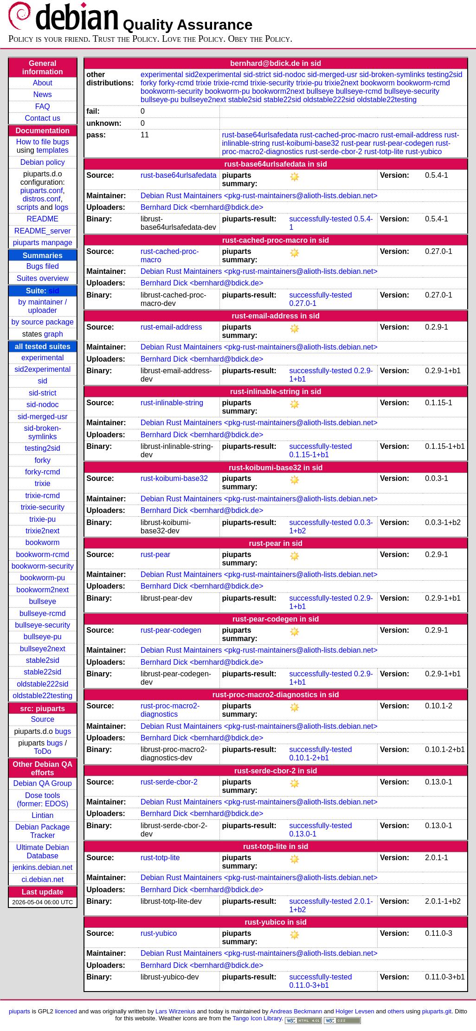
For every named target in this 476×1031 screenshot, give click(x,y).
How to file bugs (42, 142)
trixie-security (42, 507)
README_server (42, 231)
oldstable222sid (42, 684)
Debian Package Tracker (42, 831)
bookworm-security (43, 566)
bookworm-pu (42, 578)
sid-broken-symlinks (42, 432)
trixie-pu (42, 519)
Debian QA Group (42, 783)
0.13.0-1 (302, 834)
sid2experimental (42, 369)
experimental (42, 358)
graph (53, 334)
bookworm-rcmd (42, 554)
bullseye (42, 601)
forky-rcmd (42, 472)
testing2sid (43, 448)
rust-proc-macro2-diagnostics (170, 710)
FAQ (42, 106)
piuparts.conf (41, 191)
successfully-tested (320, 219)
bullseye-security (42, 625)
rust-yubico (423, 152)
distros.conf (42, 199)
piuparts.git (436, 1011)
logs (61, 207)
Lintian (42, 815)
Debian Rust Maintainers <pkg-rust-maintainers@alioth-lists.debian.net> (259, 196)
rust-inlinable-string (172, 403)
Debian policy (42, 162)
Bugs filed (42, 266)
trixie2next (42, 531)
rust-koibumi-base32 (305, 143)
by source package (43, 322)
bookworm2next (42, 590)
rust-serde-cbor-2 (333, 152)
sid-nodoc (42, 405)
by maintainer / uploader (42, 306)
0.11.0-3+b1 (309, 985)
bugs (63, 731)
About (42, 83)
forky (42, 460)
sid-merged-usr (43, 417)
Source (42, 719)
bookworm (43, 542)
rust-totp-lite (383, 152)
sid (54, 291)
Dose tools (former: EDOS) (42, 799)
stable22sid (42, 672)
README (42, 219)
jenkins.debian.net (42, 867)
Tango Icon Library (257, 1018)
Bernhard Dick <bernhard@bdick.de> (202, 207)
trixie (43, 483)
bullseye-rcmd (42, 613)
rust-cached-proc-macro (339, 135)
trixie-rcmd (42, 495)
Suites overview (43, 278)
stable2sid (42, 660)
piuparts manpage (42, 242)
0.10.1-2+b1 (309, 758)
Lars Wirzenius (175, 1011)
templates (52, 150)
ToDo (42, 751)
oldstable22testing (42, 696)
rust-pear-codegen (403, 143)
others (396, 1011)
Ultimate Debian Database (42, 851)
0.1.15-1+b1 (309, 455)
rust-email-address (411, 135)
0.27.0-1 (302, 303)
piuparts (19, 1011)
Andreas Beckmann (296, 1011)
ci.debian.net (42, 879)
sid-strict (43, 393)
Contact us (42, 118)
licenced (66, 1011)
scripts (27, 207)
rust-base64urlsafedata (260, 135)
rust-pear (356, 143)
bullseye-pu (43, 637)
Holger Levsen (354, 1011)
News (42, 94)
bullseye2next (42, 649)
